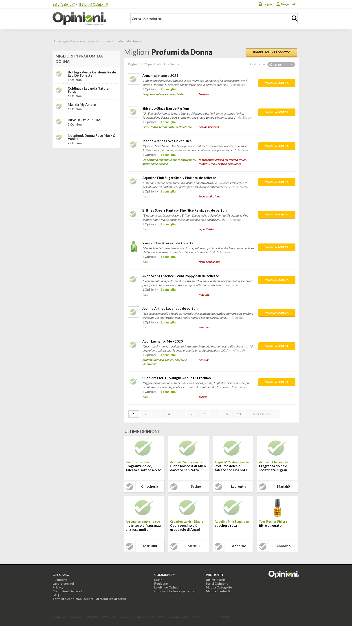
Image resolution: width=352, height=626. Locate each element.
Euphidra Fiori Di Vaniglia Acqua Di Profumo (176, 378)
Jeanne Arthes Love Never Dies (166, 141)
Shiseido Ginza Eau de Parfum (165, 108)
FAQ (56, 595)
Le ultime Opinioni (167, 587)
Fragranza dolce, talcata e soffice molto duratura (143, 468)
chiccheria (149, 486)
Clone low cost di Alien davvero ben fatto (188, 468)
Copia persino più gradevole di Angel (185, 527)
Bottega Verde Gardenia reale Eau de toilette (92, 74)
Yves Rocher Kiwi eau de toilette (168, 243)
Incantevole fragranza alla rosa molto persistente (143, 527)
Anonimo (239, 546)
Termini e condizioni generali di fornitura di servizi (90, 599)
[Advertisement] (86, 179)
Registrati (288, 4)
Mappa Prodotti (218, 591)
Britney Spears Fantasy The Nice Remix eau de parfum (184, 210)
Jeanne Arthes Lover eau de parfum (170, 308)
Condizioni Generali (67, 591)
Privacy (58, 587)
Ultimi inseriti (216, 580)
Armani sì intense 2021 (160, 75)
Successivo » (262, 414)
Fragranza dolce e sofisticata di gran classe (273, 468)
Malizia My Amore (82, 104)
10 (239, 414)
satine (196, 486)
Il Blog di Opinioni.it (93, 4)
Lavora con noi (63, 583)
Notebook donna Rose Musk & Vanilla (91, 137)
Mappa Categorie (219, 587)
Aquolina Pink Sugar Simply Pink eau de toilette (179, 178)
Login (267, 4)
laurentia (238, 486)
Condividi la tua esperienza (174, 591)
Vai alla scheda (277, 82)
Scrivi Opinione (217, 583)
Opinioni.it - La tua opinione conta (87, 19)
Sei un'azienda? (64, 4)
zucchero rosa (226, 525)
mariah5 (283, 486)
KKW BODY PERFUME (85, 120)
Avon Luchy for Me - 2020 (162, 341)
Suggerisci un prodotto (271, 52)
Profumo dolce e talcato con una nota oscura (231, 468)
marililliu (150, 546)
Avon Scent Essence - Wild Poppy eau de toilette (180, 276)
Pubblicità (60, 580)
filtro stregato (270, 525)
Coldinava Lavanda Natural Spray (89, 90)
